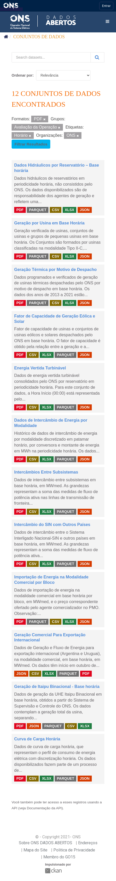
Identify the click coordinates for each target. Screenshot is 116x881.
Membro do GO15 (59, 857)
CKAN (54, 870)
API (14, 808)
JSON (84, 210)
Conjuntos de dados (39, 36)
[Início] (6, 36)
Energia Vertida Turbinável (40, 368)
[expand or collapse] (107, 21)
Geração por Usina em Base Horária (49, 223)
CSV (55, 210)
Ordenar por (22, 75)
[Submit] (97, 57)
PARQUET (37, 210)
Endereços (87, 842)
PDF (19, 210)
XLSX (69, 210)
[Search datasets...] (51, 57)
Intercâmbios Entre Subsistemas (46, 472)
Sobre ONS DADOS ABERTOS (45, 842)
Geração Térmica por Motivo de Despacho (55, 269)
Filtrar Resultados (30, 144)
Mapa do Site (35, 850)
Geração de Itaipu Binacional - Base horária (57, 686)
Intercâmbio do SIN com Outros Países (52, 524)
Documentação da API (44, 808)
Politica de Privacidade (74, 850)
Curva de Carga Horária (37, 739)
